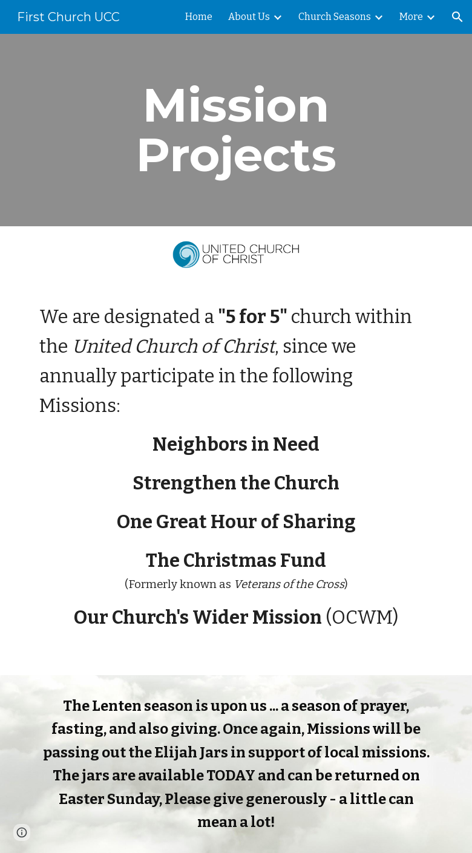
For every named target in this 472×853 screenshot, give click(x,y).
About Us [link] (249, 16)
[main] (236, 130)
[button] (457, 16)
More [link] (411, 16)
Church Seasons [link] (334, 16)
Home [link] (198, 16)
